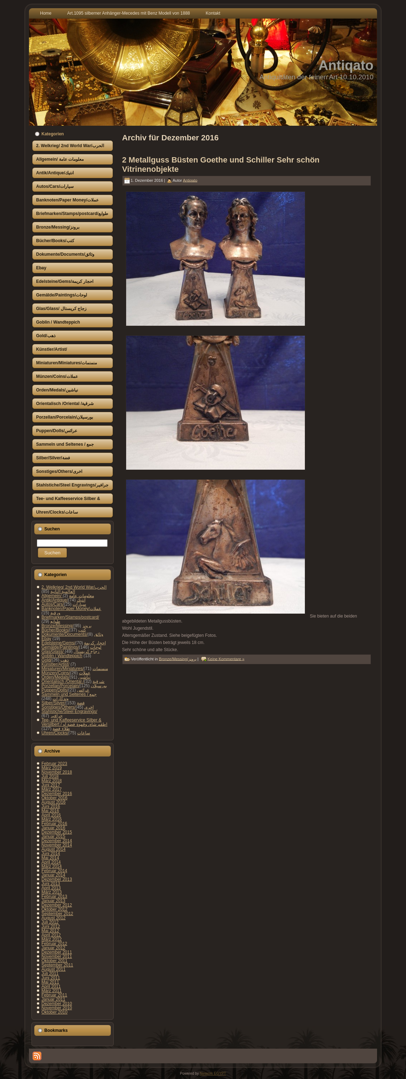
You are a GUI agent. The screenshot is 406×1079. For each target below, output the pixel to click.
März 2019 (51, 767)
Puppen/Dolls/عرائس (65, 690)
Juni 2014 (50, 853)
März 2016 (51, 819)
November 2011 (56, 956)
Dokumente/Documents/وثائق (72, 634)
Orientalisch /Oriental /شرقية (72, 681)
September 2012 (57, 913)
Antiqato (345, 65)
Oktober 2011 (54, 960)
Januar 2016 (53, 827)
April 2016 (51, 815)
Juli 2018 (50, 776)
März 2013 (51, 892)
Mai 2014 (50, 857)
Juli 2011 (50, 973)
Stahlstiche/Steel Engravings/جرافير (69, 713)
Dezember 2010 (56, 1003)
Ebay (46, 638)
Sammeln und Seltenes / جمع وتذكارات (68, 696)
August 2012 (53, 917)
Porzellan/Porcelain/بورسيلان (74, 685)
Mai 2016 (50, 810)
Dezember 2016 (56, 793)
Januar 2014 (53, 875)
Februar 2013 (54, 896)
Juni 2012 (50, 926)
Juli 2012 (50, 922)
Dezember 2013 (56, 879)
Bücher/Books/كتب (63, 630)
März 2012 (51, 939)
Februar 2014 (54, 870)
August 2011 (53, 969)
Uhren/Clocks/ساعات (65, 732)
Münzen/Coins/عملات (65, 672)
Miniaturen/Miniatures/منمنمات (74, 668)
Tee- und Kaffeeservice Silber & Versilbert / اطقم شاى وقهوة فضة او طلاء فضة (74, 724)
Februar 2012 (54, 943)
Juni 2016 (50, 806)
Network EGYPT (213, 1073)
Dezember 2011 (56, 952)
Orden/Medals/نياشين (65, 677)
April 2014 (51, 862)
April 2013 (51, 887)
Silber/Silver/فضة (63, 702)
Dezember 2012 (56, 905)
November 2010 (56, 1007)
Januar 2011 (53, 999)
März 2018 (51, 780)
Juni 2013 (50, 883)
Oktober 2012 (54, 909)
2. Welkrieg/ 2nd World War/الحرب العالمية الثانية (74, 589)
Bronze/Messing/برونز (66, 625)
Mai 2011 (50, 982)
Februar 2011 (54, 995)
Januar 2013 (53, 900)
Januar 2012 (53, 947)
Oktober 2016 (54, 797)
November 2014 (56, 845)
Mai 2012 (50, 930)
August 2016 (53, 802)
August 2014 (53, 849)
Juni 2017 (50, 785)
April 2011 (51, 986)
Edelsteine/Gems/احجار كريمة (73, 642)
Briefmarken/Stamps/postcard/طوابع (70, 619)
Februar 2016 (54, 823)
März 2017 (51, 789)
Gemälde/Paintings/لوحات (71, 647)
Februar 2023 (54, 763)
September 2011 (57, 965)
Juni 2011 (50, 977)
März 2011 (51, 990)
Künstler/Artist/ (55, 664)
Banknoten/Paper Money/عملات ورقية (71, 610)
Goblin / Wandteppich (61, 655)
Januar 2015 (53, 836)
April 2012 (51, 935)
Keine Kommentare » (226, 658)
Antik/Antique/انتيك (63, 600)
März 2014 (51, 866)
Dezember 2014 (56, 840)
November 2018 (56, 772)
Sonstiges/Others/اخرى (67, 707)
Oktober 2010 (54, 1012)
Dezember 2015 (56, 832)
